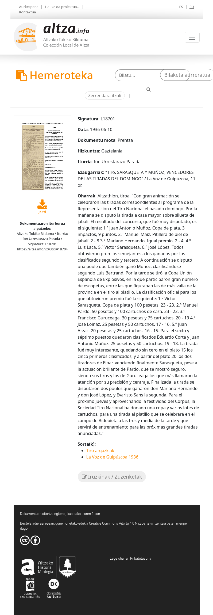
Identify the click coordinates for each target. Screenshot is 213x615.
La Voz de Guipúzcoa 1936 (112, 457)
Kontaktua (27, 12)
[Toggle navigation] (192, 37)
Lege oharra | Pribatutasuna (130, 558)
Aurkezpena (29, 6)
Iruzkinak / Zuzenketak (112, 476)
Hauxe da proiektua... (62, 6)
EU (191, 6)
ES (181, 6)
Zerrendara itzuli (104, 95)
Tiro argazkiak (100, 450)
